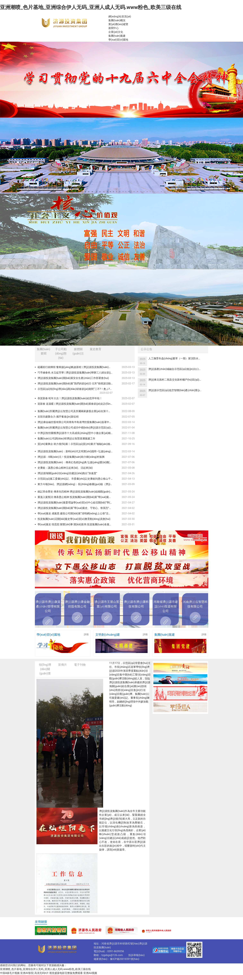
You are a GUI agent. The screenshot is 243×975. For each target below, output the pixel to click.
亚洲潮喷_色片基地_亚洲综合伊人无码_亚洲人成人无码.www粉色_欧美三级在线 (90, 7)
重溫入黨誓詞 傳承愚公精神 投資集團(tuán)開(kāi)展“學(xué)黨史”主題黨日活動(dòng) (76, 497)
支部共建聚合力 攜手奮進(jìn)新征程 (58, 416)
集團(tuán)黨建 (117, 35)
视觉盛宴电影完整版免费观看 (66, 973)
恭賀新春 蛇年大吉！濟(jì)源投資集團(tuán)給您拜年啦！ (70, 398)
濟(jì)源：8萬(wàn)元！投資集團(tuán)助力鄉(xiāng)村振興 (71, 456)
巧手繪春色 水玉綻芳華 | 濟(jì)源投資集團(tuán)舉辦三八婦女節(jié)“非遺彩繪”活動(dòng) (76, 372)
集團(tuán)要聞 (43, 351)
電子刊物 (80, 664)
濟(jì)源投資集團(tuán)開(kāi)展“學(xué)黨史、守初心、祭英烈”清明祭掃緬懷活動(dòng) (76, 508)
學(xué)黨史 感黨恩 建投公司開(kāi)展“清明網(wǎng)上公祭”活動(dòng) (76, 513)
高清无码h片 (41, 973)
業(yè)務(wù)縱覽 (118, 24)
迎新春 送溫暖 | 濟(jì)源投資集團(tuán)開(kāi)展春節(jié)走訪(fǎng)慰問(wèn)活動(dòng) (76, 403)
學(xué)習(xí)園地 (118, 39)
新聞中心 (113, 28)
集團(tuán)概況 (117, 20)
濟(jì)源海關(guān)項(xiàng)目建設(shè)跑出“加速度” (67, 473)
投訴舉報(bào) (136, 955)
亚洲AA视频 (90, 973)
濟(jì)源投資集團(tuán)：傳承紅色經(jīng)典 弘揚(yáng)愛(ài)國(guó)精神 (76, 462)
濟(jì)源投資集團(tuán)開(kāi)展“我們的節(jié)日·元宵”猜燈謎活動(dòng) (76, 383)
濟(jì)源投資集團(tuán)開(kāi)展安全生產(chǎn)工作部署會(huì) (73, 378)
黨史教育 (95, 349)
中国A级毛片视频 (10, 973)
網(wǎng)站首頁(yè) (119, 16)
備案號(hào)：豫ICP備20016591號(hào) (116, 959)
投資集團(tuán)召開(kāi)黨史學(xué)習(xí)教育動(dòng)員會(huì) (74, 518)
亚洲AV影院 (27, 973)
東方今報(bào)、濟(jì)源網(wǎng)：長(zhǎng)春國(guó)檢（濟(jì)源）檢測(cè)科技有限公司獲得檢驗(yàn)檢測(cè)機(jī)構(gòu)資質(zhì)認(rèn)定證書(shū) (76, 484)
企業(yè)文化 (115, 31)
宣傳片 (62, 664)
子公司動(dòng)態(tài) (61, 353)
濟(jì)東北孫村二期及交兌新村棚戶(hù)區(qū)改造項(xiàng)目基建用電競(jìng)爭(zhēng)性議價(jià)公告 (176, 379)
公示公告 (146, 349)
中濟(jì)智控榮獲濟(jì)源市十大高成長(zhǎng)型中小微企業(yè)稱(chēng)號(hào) (76, 433)
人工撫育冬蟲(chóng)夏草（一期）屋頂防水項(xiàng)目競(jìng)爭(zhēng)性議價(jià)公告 (176, 358)
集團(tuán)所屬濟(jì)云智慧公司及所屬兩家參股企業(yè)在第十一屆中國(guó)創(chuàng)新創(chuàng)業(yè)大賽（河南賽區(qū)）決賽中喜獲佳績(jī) (76, 411)
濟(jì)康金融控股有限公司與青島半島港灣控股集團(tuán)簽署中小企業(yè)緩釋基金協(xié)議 (76, 422)
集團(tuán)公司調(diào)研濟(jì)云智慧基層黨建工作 (66, 438)
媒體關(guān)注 (78, 351)
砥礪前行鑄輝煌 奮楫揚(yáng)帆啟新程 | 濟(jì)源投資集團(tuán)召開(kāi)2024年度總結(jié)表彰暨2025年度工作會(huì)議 (76, 367)
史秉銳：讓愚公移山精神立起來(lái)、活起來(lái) (65, 467)
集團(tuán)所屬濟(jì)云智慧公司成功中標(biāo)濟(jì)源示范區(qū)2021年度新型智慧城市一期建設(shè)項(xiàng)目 (76, 427)
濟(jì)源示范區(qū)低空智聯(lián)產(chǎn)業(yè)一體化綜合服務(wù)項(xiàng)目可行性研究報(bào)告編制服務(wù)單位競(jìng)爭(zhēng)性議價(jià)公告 (176, 390)
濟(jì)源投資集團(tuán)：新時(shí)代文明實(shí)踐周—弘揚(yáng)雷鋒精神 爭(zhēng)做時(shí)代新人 (76, 451)
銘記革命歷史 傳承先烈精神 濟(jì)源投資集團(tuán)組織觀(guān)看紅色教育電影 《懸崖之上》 (76, 491)
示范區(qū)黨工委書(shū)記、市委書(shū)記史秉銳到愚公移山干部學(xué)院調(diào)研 (76, 478)
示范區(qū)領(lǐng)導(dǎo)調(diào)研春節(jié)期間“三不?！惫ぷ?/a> (76, 391)
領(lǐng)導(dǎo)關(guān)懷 (45, 669)
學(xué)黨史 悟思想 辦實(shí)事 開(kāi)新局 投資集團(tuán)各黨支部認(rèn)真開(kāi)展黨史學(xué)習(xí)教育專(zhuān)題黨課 (76, 524)
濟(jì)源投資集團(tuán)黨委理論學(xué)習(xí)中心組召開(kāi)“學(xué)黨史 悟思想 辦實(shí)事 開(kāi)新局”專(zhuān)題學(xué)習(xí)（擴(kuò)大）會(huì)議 (76, 502)
